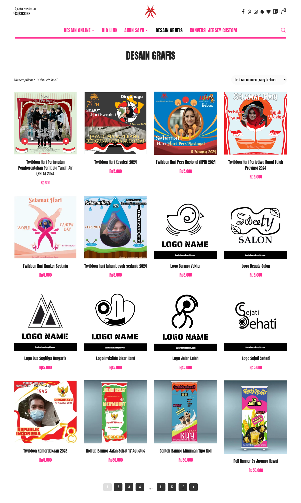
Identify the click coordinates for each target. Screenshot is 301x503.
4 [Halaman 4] (140, 487)
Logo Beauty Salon (256, 266)
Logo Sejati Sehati (256, 358)
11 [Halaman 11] (161, 487)
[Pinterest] (249, 12)
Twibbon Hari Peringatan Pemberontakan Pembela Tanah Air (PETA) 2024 (45, 168)
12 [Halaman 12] (172, 487)
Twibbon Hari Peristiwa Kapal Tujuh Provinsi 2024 (255, 165)
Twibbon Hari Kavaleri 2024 (115, 162)
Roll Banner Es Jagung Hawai (255, 461)
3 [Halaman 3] (129, 487)
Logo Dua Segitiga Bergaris (45, 358)
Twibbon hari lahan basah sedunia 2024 (115, 266)
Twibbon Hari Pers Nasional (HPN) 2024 (185, 162)
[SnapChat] (262, 12)
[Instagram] (256, 12)
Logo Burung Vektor (185, 266)
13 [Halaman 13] (182, 487)
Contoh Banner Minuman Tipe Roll (185, 451)
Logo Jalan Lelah (185, 358)
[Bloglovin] (268, 12)
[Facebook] (243, 12)
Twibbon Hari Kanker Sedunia (45, 266)
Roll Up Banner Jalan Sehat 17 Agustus (115, 451)
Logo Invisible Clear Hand (115, 358)
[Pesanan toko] (259, 80)
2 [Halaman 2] (118, 487)
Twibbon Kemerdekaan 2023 (45, 451)
